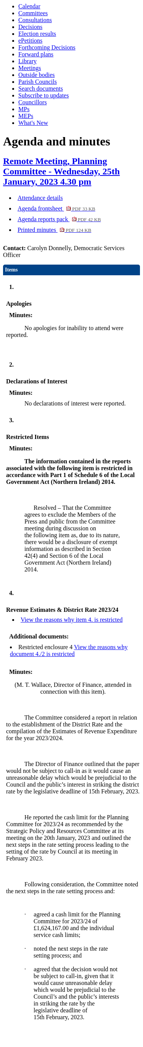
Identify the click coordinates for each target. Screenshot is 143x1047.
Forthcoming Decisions (47, 47)
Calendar (29, 6)
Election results (37, 33)
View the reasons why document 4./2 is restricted (69, 650)
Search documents (40, 88)
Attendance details (40, 198)
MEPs (25, 116)
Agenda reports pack (59, 219)
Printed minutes (54, 230)
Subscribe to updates (43, 95)
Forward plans (35, 54)
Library (27, 61)
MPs (23, 109)
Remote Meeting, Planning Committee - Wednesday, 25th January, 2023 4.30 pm (61, 171)
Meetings (29, 68)
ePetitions (30, 40)
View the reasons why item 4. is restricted (71, 619)
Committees (33, 13)
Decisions (30, 27)
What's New (33, 123)
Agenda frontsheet (56, 208)
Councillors (32, 102)
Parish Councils (37, 81)
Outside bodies (36, 75)
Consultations (35, 20)
